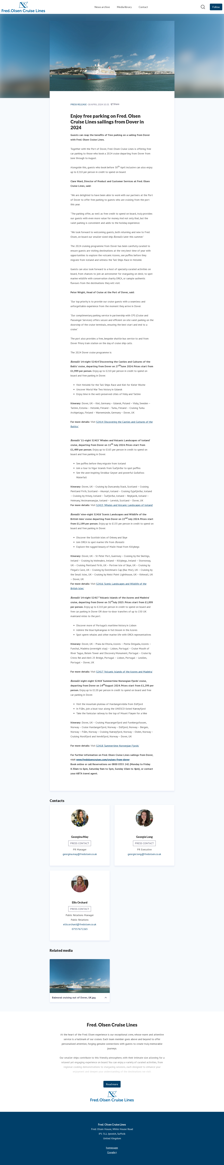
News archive (102, 7)
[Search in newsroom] (203, 7)
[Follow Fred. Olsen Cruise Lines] (216, 7)
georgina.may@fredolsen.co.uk (80, 854)
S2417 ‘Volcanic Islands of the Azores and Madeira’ (124, 671)
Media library (124, 7)
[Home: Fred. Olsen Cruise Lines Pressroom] (23, 7)
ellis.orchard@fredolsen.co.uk (79, 924)
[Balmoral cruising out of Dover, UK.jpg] (80, 976)
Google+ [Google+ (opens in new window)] (112, 1152)
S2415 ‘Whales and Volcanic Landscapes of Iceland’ (124, 505)
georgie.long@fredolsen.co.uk (144, 854)
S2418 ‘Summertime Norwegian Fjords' (117, 745)
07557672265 (80, 929)
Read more (112, 1084)
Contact (143, 7)
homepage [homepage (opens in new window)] (112, 1147)
